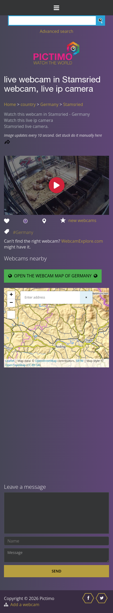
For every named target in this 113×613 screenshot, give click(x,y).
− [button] (11, 303)
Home (10, 104)
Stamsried (73, 104)
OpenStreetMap (46, 361)
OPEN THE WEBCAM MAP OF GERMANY (52, 276)
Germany (49, 104)
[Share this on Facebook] (89, 602)
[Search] (56, 20)
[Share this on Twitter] (102, 602)
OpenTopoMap (15, 365)
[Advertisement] (56, 426)
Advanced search (56, 31)
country (28, 104)
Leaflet (10, 361)
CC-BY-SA (33, 365)
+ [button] (11, 295)
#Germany (23, 232)
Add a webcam (24, 604)
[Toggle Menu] (56, 7)
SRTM (79, 361)
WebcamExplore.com (82, 241)
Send (56, 571)
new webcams (82, 220)
